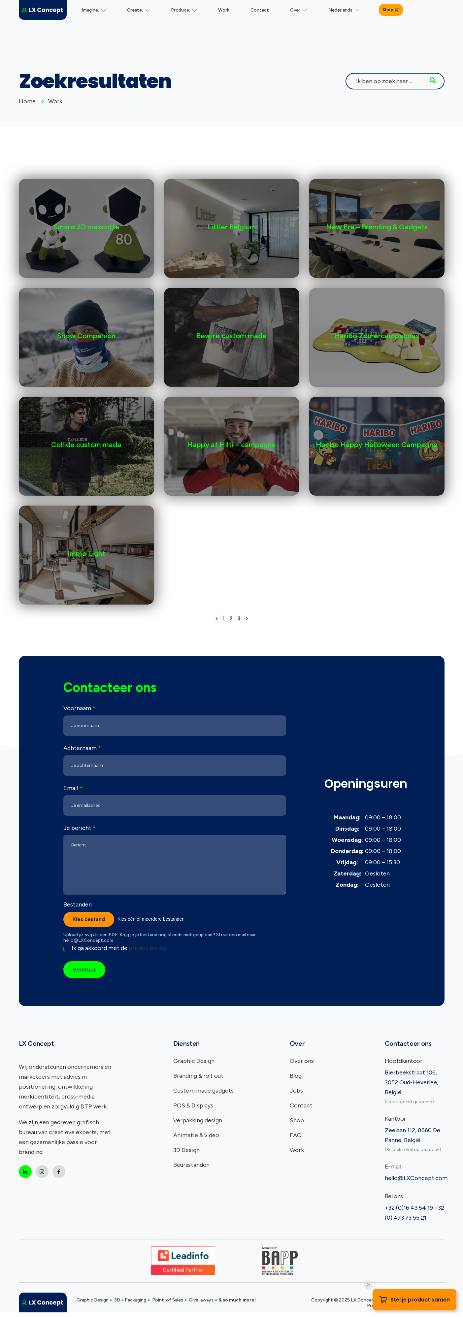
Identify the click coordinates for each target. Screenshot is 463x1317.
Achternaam (82, 748)
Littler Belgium (231, 226)
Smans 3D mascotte (86, 226)
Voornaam (79, 708)
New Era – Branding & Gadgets (377, 226)
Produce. (184, 10)
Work (223, 10)
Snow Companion (86, 335)
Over (298, 10)
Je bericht (79, 828)
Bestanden (77, 904)
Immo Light (86, 553)
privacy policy (147, 948)
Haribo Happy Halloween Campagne (377, 444)
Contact (259, 10)
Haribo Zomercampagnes (376, 335)
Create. (138, 10)
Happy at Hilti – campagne (231, 444)
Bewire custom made (231, 335)
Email (73, 788)
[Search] (433, 81)
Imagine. (94, 10)
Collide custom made (86, 444)
